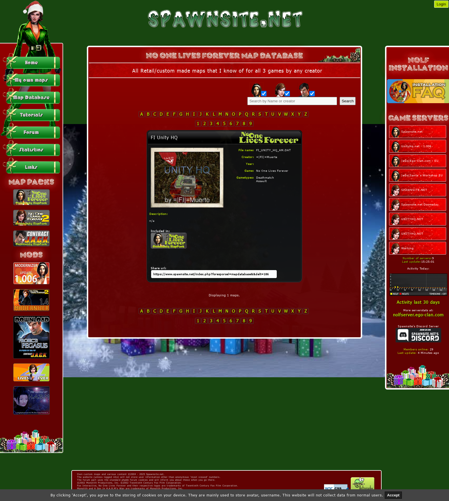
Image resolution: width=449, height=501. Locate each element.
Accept (393, 495)
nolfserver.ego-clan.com (418, 315)
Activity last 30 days (418, 302)
